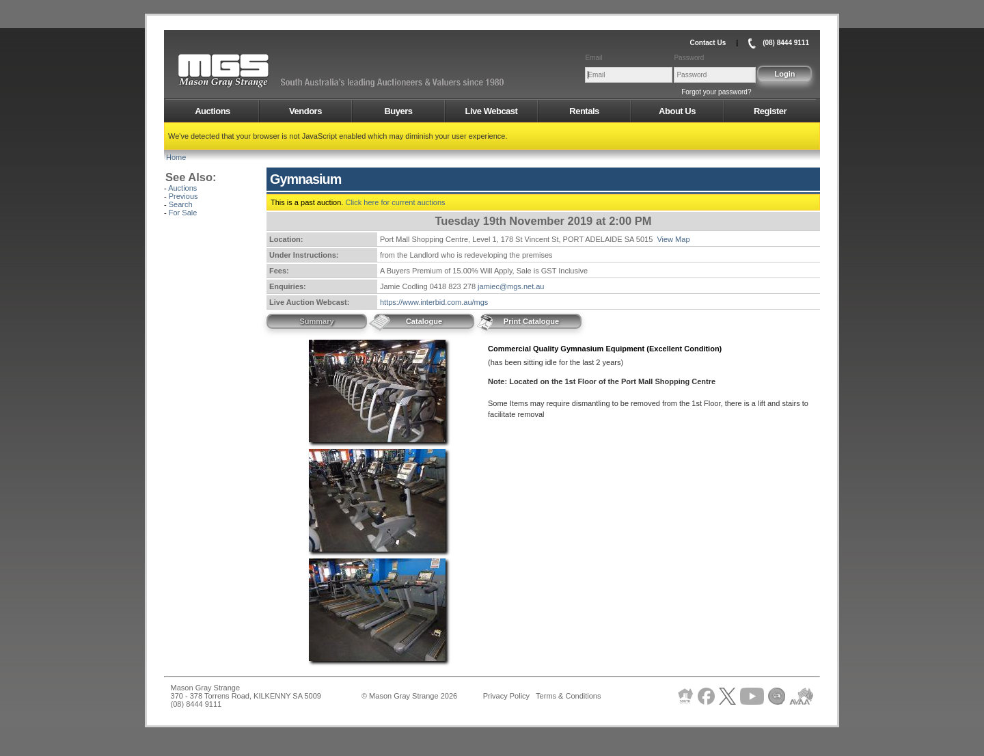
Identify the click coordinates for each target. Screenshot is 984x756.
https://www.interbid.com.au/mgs (434, 302)
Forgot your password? (716, 92)
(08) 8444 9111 (786, 42)
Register (770, 111)
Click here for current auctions (395, 202)
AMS (257, 71)
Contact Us (707, 42)
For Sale (183, 212)
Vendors (305, 111)
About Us (677, 111)
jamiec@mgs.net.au (511, 286)
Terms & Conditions (568, 696)
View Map (673, 239)
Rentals (584, 111)
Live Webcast (491, 111)
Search (181, 204)
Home (176, 157)
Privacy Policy (506, 696)
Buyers (398, 111)
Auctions (212, 111)
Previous (183, 196)
